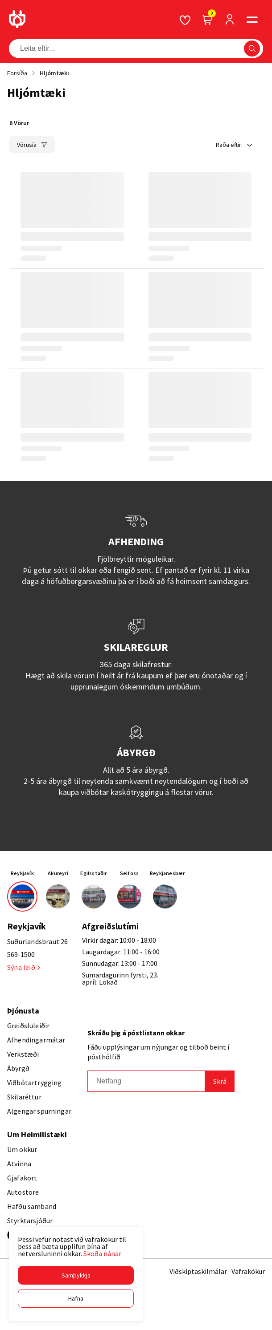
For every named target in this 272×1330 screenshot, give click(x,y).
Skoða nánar (102, 1253)
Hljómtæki (54, 73)
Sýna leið (23, 967)
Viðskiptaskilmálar (198, 1271)
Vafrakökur (248, 1271)
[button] (76, 1275)
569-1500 (21, 954)
